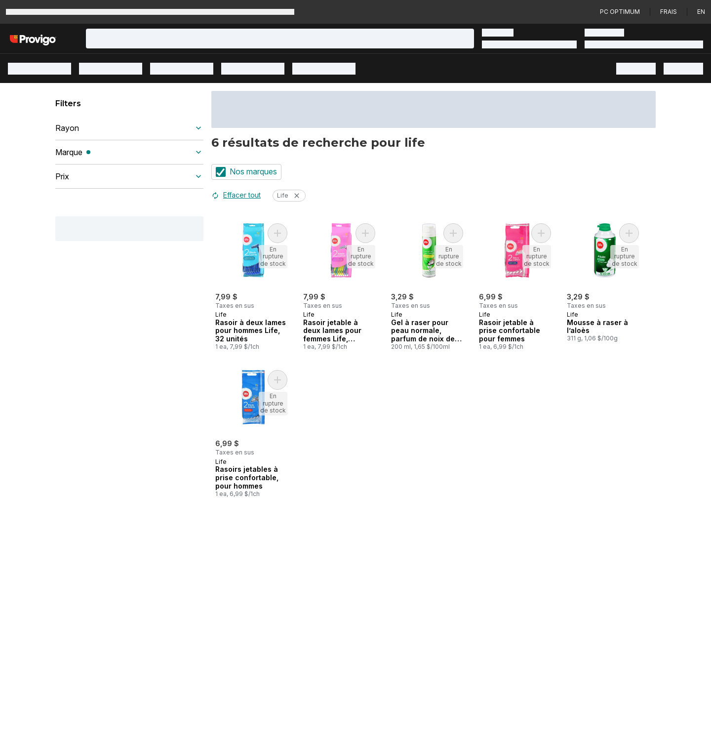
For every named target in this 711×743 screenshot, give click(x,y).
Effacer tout (236, 195)
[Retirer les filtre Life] (296, 195)
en (701, 11)
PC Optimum (620, 11)
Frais (668, 11)
